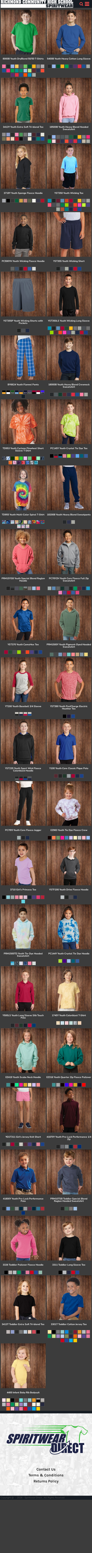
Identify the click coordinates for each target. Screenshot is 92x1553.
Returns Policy (46, 1481)
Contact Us (46, 1469)
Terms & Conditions (46, 1475)
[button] (81, 4)
